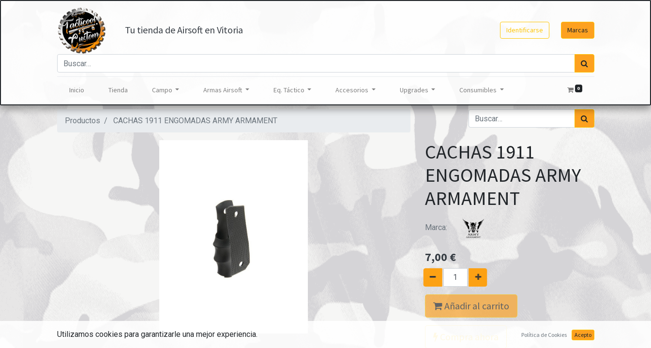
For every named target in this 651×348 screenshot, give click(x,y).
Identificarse (524, 30)
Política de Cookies (544, 334)
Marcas (577, 30)
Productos (82, 120)
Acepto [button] (583, 334)
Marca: (461, 227)
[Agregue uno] (481, 277)
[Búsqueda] (584, 63)
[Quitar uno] (429, 277)
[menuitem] (76, 90)
